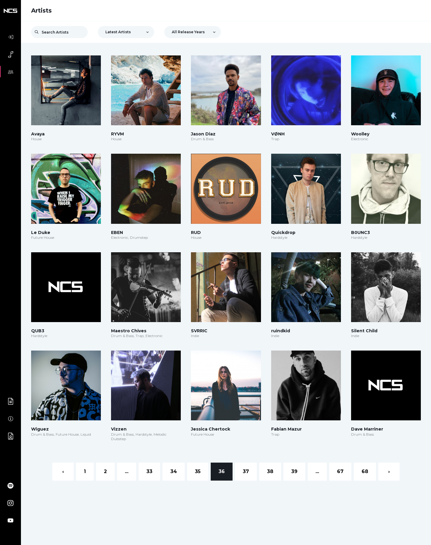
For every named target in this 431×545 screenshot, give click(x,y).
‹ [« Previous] (63, 471)
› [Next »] (389, 471)
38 (270, 471)
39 (294, 471)
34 (173, 471)
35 (198, 471)
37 (246, 471)
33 (149, 471)
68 (365, 471)
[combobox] (126, 32)
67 (340, 471)
